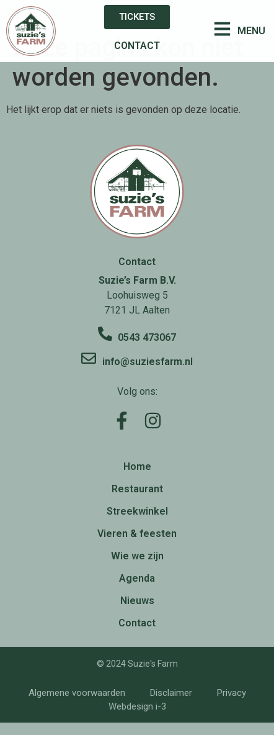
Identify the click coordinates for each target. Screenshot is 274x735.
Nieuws (137, 600)
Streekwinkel (137, 511)
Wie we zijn (137, 556)
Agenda (137, 578)
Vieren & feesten (137, 533)
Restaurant (137, 489)
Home (137, 466)
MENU (251, 31)
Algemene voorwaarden (77, 692)
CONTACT (137, 46)
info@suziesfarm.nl (147, 361)
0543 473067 (147, 337)
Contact (137, 623)
